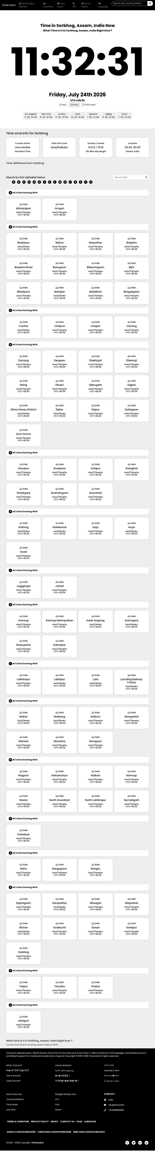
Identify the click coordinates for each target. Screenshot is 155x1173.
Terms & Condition (18, 1121)
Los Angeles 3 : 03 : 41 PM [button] (31, 116)
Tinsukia (59, 986)
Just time (11, 1109)
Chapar (95, 326)
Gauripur (23, 468)
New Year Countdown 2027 (89, 1131)
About (58, 1109)
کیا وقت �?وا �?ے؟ (64, 1070)
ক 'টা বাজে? (109, 1065)
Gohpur (95, 468)
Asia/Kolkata (59, 147)
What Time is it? (14, 1065)
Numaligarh (131, 800)
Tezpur (23, 986)
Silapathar (131, 903)
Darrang (23, 360)
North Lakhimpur (95, 800)
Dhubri (59, 385)
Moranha (59, 741)
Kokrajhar (59, 645)
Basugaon (59, 267)
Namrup (131, 775)
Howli (23, 552)
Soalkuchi (59, 927)
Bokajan (59, 291)
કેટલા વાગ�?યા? (111, 1075)
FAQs (80, 1121)
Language (103, 5)
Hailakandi (60, 527)
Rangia (95, 868)
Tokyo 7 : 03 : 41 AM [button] (124, 116)
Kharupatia (23, 645)
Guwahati (95, 493)
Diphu (59, 409)
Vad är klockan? (63, 1065)
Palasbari (23, 834)
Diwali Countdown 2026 (21, 1131)
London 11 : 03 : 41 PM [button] (62, 116)
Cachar (23, 326)
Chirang (131, 326)
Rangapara (59, 868)
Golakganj (23, 493)
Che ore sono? (13, 1075)
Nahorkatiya (60, 775)
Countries (48, 5)
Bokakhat (95, 291)
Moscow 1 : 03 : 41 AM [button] (93, 116)
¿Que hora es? (13, 1080)
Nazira (23, 800)
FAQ (57, 1104)
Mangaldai (132, 716)
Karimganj (131, 620)
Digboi (131, 385)
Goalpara (59, 468)
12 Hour (63, 104)
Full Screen (89, 104)
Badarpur (23, 242)
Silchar (23, 927)
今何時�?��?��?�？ (67, 1080)
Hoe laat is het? (111, 1070)
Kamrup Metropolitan (59, 620)
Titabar (95, 986)
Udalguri (23, 1020)
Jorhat (59, 586)
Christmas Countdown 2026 (54, 1131)
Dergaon (59, 360)
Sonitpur (131, 927)
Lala (95, 679)
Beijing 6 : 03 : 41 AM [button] (108, 116)
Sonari (95, 927)
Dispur (95, 409)
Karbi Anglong (96, 620)
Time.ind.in (9, 5)
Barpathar (95, 242)
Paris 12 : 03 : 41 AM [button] (77, 116)
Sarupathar (59, 903)
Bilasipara (23, 291)
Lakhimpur (23, 679)
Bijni (131, 267)
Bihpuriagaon (95, 267)
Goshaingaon (59, 493)
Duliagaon (131, 409)
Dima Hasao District (23, 409)
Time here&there (15, 1099)
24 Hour (74, 104)
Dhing (23, 385)
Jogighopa (23, 586)
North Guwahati (59, 800)
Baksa (60, 242)
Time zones (12, 1104)
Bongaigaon (131, 291)
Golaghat (131, 468)
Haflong (23, 527)
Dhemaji (131, 360)
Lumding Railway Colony (132, 680)
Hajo (95, 527)
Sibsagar (95, 903)
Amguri (59, 208)
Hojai (131, 527)
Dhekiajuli (95, 360)
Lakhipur (59, 679)
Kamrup (23, 620)
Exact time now (14, 1094)
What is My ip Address (27, 5)
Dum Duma (23, 434)
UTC (57, 1099)
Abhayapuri (23, 208)
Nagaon (23, 775)
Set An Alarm (86, 5)
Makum (95, 716)
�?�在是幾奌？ (63, 1075)
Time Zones (61, 5)
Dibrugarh (95, 385)
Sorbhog (23, 952)
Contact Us (67, 1121)
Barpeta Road (23, 267)
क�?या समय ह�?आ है (17, 1070)
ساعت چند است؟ (111, 1080)
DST (75, 5)
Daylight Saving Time (65, 1094)
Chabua (59, 326)
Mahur (23, 716)
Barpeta (131, 242)
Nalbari (95, 775)
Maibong (59, 716)
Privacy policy (40, 1121)
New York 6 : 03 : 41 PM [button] (46, 116)
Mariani (23, 741)
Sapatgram (23, 903)
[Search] (129, 3)
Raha (23, 868)
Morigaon (95, 741)
